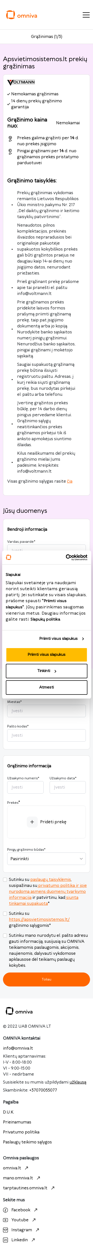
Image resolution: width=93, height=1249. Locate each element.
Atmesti (46, 687)
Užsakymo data (63, 778)
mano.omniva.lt (22, 1178)
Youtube (20, 1220)
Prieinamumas (17, 1122)
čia (69, 481)
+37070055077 (43, 1090)
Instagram (21, 1230)
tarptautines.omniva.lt (29, 1188)
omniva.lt (16, 1168)
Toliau (46, 979)
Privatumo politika (21, 1132)
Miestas (14, 702)
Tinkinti (46, 671)
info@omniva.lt (18, 1048)
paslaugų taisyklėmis (50, 879)
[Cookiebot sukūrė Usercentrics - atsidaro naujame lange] (66, 557)
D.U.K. (8, 1112)
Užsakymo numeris (23, 778)
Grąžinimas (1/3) (46, 36)
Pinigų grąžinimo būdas (26, 849)
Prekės (12, 803)
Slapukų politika (45, 619)
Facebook (21, 1210)
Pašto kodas (18, 726)
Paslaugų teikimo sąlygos (27, 1142)
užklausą (77, 1082)
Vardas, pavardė (21, 542)
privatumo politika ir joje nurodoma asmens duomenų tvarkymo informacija (48, 891)
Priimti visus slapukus (58, 638)
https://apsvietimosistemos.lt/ (39, 919)
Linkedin (19, 1240)
